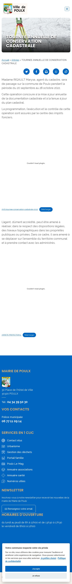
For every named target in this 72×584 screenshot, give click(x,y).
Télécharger (46, 209)
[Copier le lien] (66, 71)
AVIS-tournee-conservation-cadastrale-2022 (20, 209)
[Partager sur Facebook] (36, 71)
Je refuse (36, 576)
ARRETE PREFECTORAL (11, 335)
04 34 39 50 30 (17, 402)
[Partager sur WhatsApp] (56, 71)
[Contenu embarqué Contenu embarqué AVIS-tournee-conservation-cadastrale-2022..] (36, 163)
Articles (15, 60)
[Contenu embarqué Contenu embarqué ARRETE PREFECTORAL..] (36, 288)
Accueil (5, 60)
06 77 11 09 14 (12, 421)
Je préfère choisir (48, 558)
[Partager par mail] (46, 71)
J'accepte (36, 569)
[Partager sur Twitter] (26, 71)
